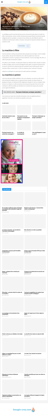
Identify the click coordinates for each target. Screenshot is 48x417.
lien (10, 71)
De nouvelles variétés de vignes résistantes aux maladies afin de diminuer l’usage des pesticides (12, 209)
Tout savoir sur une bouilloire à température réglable (23, 117)
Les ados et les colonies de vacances (32, 353)
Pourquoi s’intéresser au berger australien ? (38, 116)
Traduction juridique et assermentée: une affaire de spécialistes (11, 396)
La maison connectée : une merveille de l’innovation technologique (11, 230)
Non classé (4, 24)
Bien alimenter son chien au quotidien (33, 229)
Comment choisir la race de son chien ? (8, 116)
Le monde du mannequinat (20, 133)
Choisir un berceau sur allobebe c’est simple (12, 334)
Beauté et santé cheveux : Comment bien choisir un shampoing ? (33, 208)
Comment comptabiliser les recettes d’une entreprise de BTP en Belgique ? (34, 293)
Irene (4, 28)
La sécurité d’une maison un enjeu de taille (34, 334)
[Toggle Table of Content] (27, 46)
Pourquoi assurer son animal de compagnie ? (8, 133)
